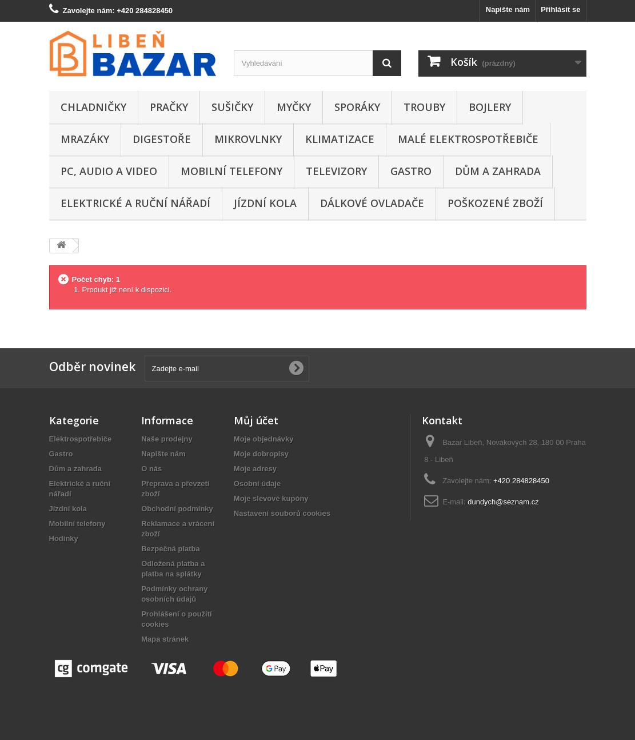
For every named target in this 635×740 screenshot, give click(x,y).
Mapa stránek (165, 639)
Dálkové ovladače (372, 203)
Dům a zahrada (498, 171)
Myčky (294, 107)
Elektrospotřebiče (80, 439)
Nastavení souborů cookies (282, 513)
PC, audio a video (109, 171)
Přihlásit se (560, 9)
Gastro (411, 171)
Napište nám (508, 9)
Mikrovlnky (248, 139)
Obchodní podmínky (177, 508)
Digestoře (162, 139)
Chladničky (93, 107)
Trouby (424, 107)
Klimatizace (339, 139)
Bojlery (490, 107)
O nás (151, 468)
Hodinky (63, 538)
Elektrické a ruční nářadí (135, 203)
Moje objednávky (264, 439)
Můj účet (256, 420)
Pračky (169, 107)
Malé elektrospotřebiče (468, 139)
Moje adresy (255, 468)
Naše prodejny (167, 439)
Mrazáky (85, 139)
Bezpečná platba (170, 548)
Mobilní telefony (231, 171)
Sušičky (232, 107)
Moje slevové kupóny (271, 498)
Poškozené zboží (495, 203)
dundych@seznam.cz (503, 502)
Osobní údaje (257, 483)
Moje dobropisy (261, 453)
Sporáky (357, 107)
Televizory (336, 171)
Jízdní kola (265, 203)
